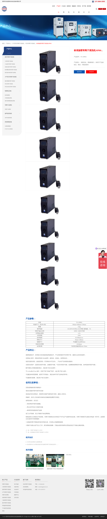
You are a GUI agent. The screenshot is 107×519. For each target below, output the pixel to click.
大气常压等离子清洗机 (18, 43)
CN (100, 9)
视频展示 (74, 9)
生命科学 (16, 489)
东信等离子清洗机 (27, 484)
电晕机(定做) (8, 91)
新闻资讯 (69, 9)
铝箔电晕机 (7, 95)
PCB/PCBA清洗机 (9, 129)
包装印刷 (16, 486)
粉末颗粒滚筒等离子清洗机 (11, 69)
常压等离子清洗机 (30, 43)
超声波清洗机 (8, 113)
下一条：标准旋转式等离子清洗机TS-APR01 (37, 432)
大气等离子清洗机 (6, 492)
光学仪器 (16, 497)
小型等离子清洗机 (9, 61)
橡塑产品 (16, 494)
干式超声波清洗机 (6, 508)
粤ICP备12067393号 (36, 516)
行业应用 (64, 9)
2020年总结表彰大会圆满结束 (34, 442)
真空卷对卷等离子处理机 (10, 72)
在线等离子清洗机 (6, 497)
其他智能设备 (8, 122)
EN (104, 9)
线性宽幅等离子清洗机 (10, 81)
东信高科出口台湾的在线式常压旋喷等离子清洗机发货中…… (43, 444)
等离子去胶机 (8, 105)
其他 (3, 510)
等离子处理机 (5, 494)
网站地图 (90, 516)
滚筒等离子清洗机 (6, 489)
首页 (53, 6)
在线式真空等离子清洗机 (10, 66)
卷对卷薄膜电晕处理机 (10, 100)
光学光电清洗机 (8, 117)
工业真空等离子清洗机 (10, 64)
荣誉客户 (102, 516)
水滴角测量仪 (8, 126)
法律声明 (96, 516)
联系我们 (89, 9)
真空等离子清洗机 (9, 57)
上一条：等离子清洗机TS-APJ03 (34, 430)
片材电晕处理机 (8, 98)
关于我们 (84, 9)
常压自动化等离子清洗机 (10, 86)
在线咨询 (91, 71)
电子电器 (16, 484)
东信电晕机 (25, 486)
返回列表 (79, 71)
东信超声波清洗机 (27, 489)
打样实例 (79, 9)
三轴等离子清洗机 (6, 500)
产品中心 (59, 9)
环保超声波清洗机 (6, 505)
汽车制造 (16, 492)
